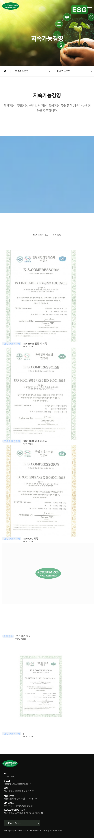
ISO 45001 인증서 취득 (35, 349)
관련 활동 (57, 235)
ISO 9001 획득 (30, 544)
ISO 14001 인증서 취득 (35, 447)
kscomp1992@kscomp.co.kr (17, 783)
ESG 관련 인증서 (40, 235)
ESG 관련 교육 (23, 642)
